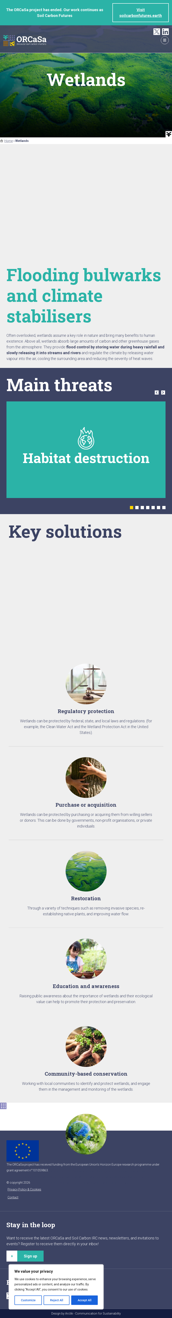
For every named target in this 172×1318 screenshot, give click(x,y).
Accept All (85, 1300)
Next (163, 392)
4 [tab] (147, 507)
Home (8, 141)
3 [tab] (142, 507)
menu (165, 40)
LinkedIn (165, 32)
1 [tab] (131, 507)
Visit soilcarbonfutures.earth (140, 13)
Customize (28, 1300)
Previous (156, 392)
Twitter (156, 32)
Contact (13, 1197)
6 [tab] (158, 507)
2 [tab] (137, 507)
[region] (56, 1286)
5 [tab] (153, 507)
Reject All (56, 1300)
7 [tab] (164, 507)
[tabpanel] (86, 449)
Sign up (30, 1256)
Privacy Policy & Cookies (24, 1189)
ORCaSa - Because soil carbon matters (24, 40)
